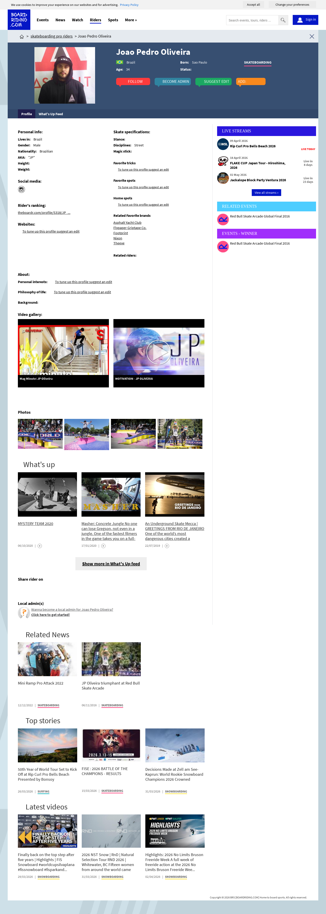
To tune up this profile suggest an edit (50, 231)
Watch (77, 19)
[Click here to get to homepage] (22, 36)
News (60, 19)
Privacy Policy (129, 5)
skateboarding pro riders (52, 36)
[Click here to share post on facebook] (22, 590)
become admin (176, 81)
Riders (95, 19)
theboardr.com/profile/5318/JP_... (44, 212)
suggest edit (216, 81)
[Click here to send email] (41, 590)
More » (131, 19)
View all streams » (266, 193)
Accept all (253, 4)
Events (43, 19)
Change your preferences (292, 4)
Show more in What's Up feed (111, 563)
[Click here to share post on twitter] (32, 590)
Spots (113, 19)
